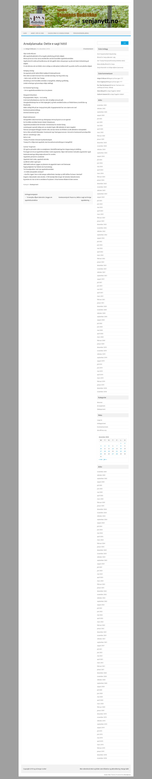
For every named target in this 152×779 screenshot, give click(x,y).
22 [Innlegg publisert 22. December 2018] (121, 451)
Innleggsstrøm (101, 423)
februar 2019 (101, 381)
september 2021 (102, 275)
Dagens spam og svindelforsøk (58, 33)
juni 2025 (99, 122)
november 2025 (102, 105)
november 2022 (102, 228)
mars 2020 (100, 337)
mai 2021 (100, 289)
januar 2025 (100, 139)
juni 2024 (99, 163)
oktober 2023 (101, 190)
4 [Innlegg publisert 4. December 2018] (104, 446)
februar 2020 (101, 340)
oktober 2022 (101, 231)
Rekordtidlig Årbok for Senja (106, 64)
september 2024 (102, 153)
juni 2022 (99, 245)
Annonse (99, 402)
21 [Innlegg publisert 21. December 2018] (117, 451)
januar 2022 (100, 262)
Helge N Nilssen (31, 49)
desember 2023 (102, 183)
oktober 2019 (101, 354)
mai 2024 (100, 166)
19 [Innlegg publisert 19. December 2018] (109, 451)
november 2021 (102, 269)
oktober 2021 (101, 272)
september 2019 (102, 357)
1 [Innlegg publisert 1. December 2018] (120, 443)
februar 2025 (101, 135)
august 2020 (100, 320)
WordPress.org (101, 430)
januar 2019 (100, 384)
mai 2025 (100, 125)
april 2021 (100, 292)
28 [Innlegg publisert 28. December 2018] (117, 454)
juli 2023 (99, 200)
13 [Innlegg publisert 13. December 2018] (113, 448)
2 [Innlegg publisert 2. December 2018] (124, 443)
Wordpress (127, 774)
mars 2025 (100, 132)
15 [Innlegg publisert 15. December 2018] (121, 448)
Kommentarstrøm (102, 427)
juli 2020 (99, 323)
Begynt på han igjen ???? (115, 78)
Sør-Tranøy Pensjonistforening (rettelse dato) (111, 60)
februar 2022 (101, 258)
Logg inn (99, 420)
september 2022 (102, 234)
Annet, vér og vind (37, 33)
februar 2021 (101, 299)
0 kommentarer (88, 49)
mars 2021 (100, 296)
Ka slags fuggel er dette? (113, 91)
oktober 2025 (101, 108)
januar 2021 (100, 303)
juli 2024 (99, 159)
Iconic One (107, 774)
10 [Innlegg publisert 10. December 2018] (101, 448)
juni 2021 (99, 286)
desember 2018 (102, 388)
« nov (100, 459)
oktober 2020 (101, 313)
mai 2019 (100, 371)
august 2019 (100, 361)
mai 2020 (100, 330)
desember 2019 (102, 347)
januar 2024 (100, 180)
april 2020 (100, 333)
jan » (105, 459)
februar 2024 (101, 176)
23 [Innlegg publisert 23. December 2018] (125, 451)
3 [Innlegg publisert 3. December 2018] (100, 446)
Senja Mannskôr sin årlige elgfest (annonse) (110, 67)
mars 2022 (100, 255)
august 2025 (100, 115)
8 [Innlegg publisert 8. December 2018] (120, 446)
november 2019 (102, 350)
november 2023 (102, 187)
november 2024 (102, 146)
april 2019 (100, 374)
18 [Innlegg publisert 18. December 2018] (105, 451)
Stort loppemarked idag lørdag (106, 54)
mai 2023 (100, 207)
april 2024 (100, 170)
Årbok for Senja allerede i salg (106, 57)
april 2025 (100, 129)
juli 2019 (99, 364)
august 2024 (100, 156)
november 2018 (102, 391)
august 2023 (100, 197)
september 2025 (102, 112)
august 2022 (100, 238)
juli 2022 (99, 241)
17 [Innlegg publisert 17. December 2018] (101, 451)
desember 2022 (102, 224)
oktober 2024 (101, 149)
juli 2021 (99, 282)
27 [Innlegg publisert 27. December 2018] (113, 454)
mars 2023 (100, 214)
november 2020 (102, 309)
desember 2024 (102, 142)
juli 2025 (99, 118)
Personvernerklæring (81, 33)
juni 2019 (99, 367)
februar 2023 (101, 217)
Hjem (25, 33)
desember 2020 (102, 306)
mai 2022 (100, 248)
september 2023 (102, 193)
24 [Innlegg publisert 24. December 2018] (101, 454)
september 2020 (102, 316)
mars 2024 (100, 173)
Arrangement (101, 406)
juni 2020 (99, 326)
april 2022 (100, 252)
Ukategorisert (34, 184)
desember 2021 (102, 265)
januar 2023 (100, 221)
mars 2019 (100, 378)
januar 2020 (100, 344)
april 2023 (100, 211)
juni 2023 (99, 204)
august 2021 (100, 279)
